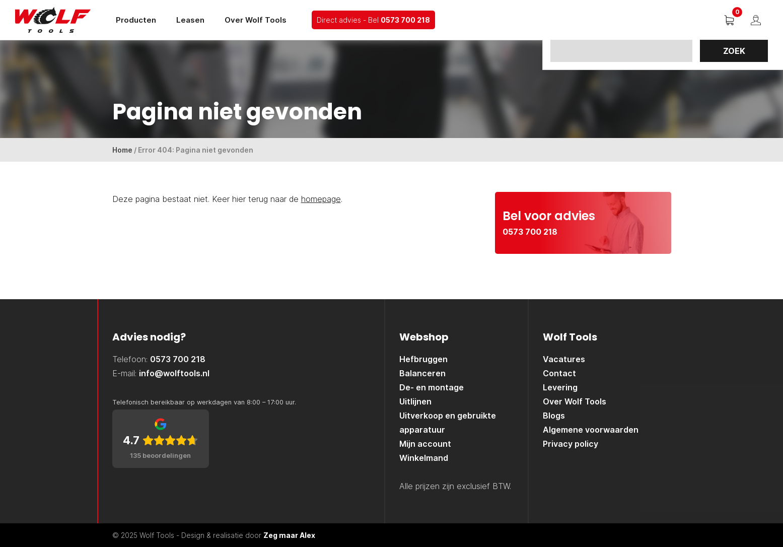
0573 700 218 (405, 20)
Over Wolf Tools (256, 20)
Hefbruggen (423, 359)
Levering (560, 387)
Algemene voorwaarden (590, 430)
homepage (321, 199)
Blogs (554, 416)
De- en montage (431, 387)
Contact (559, 373)
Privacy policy (570, 444)
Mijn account (425, 444)
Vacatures (564, 359)
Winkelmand (423, 458)
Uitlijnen (415, 401)
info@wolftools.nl (174, 373)
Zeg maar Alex (289, 535)
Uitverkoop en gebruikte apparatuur (447, 423)
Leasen (190, 20)
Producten (136, 20)
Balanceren (422, 373)
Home (122, 150)
